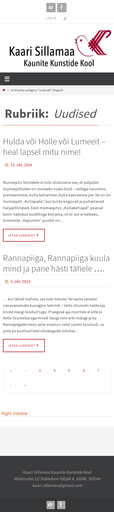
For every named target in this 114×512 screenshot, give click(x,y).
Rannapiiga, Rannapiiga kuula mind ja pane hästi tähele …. (56, 263)
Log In (51, 18)
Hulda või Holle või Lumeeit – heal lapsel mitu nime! (54, 146)
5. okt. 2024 (20, 281)
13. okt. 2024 (21, 164)
